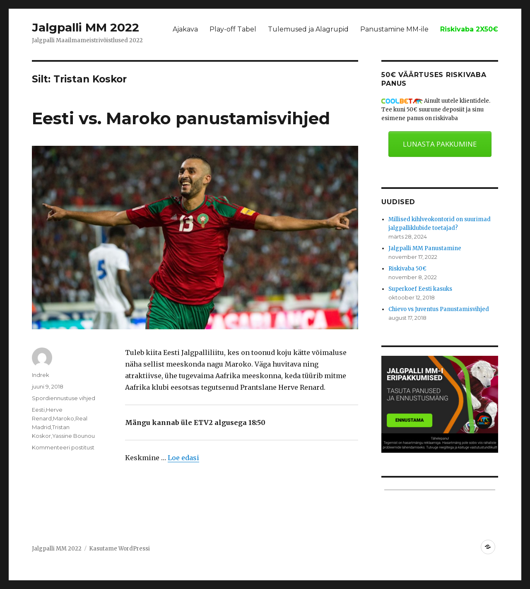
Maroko (63, 418)
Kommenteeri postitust (63, 447)
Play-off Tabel (233, 29)
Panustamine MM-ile (394, 29)
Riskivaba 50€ (407, 268)
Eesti (38, 409)
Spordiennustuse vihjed (63, 398)
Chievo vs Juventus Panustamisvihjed (438, 309)
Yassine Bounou (73, 435)
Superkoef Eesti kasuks (420, 288)
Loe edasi (183, 458)
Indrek (40, 375)
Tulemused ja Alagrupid (308, 29)
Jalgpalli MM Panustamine (424, 248)
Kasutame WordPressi (119, 548)
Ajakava (185, 29)
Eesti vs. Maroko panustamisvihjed (181, 118)
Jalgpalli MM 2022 (85, 27)
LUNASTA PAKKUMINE (440, 144)
